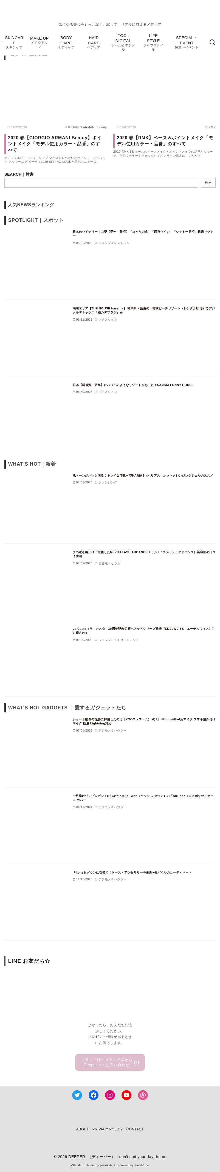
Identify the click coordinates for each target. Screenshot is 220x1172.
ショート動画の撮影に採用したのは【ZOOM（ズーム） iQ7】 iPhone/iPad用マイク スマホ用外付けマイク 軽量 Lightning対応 (144, 721)
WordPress (142, 1165)
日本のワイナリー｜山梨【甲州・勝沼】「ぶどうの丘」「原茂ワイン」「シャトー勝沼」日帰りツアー (143, 234)
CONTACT (135, 1129)
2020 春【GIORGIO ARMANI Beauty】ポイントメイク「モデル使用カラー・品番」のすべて (54, 143)
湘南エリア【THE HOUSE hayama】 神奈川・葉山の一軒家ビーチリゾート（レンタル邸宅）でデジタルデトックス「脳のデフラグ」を (144, 310)
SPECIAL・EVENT (186, 43)
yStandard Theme (82, 1165)
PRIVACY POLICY (107, 1129)
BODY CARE (66, 43)
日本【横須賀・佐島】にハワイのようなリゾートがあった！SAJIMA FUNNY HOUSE (133, 385)
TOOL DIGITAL (123, 42)
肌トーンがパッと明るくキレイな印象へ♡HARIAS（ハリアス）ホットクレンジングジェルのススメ (143, 475)
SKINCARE (14, 43)
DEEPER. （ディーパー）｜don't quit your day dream (117, 1156)
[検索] (212, 42)
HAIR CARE (93, 43)
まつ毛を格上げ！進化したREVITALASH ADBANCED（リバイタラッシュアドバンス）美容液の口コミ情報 (144, 554)
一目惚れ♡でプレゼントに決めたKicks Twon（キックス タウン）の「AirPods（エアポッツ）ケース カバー (143, 798)
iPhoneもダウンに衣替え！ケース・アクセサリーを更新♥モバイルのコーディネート (132, 872)
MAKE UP (39, 42)
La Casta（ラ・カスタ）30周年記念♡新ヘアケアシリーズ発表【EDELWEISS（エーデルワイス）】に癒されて (144, 631)
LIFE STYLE (153, 42)
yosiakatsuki (108, 1165)
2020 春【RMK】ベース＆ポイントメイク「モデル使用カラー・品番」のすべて (165, 140)
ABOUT (82, 1129)
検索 (208, 183)
